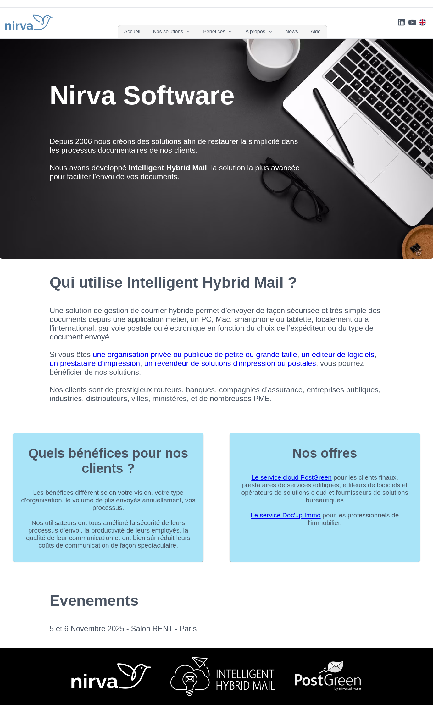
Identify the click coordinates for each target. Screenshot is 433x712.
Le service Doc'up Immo (285, 515)
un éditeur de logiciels (337, 354)
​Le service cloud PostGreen (291, 477)
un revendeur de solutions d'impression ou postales (230, 363)
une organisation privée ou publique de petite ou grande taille (195, 354)
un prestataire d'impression (95, 363)
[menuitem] (132, 31)
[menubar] (222, 31)
